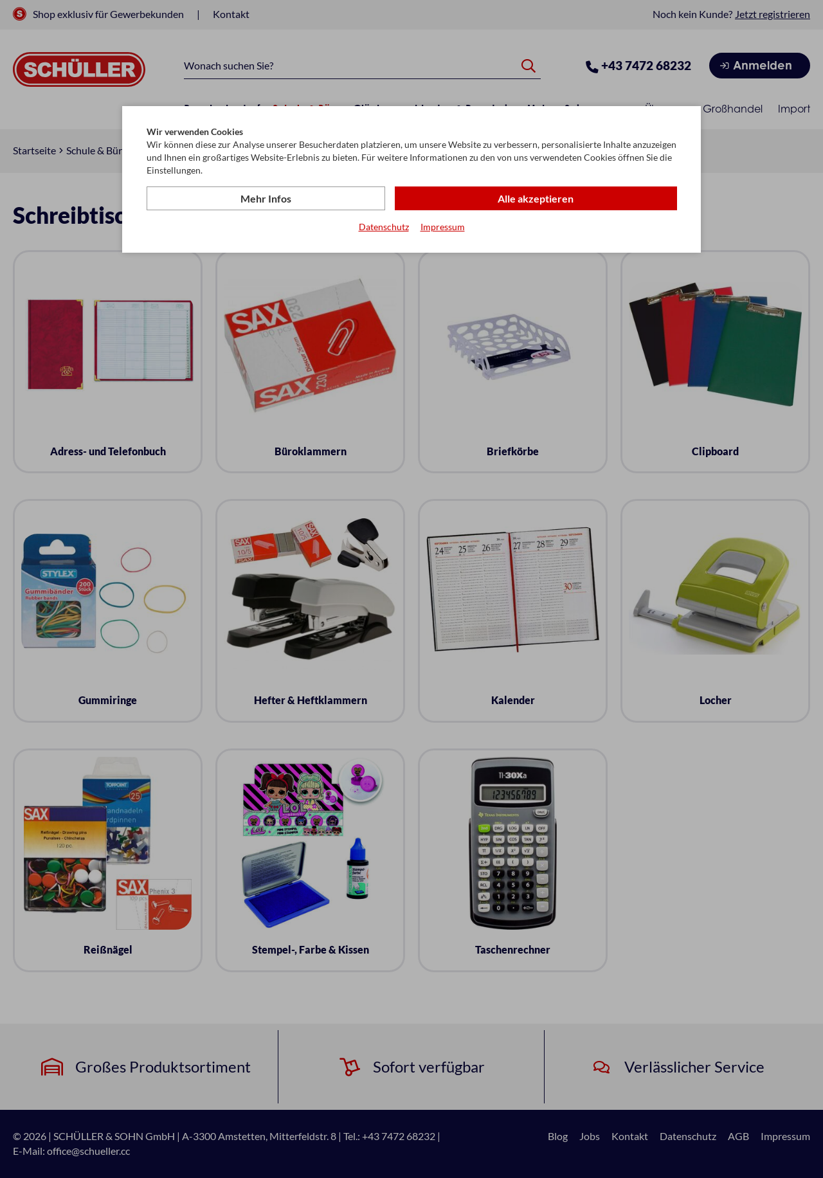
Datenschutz (384, 227)
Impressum (443, 227)
